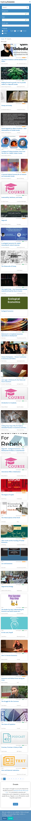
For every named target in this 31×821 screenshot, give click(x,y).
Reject (4, 818)
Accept (10, 818)
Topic (3, 17)
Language (4, 28)
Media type (5, 23)
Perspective (5, 11)
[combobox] (15, 26)
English (12, 30)
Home (2, 39)
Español (18, 30)
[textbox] (15, 26)
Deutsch (6, 30)
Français (24, 30)
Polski (5, 33)
